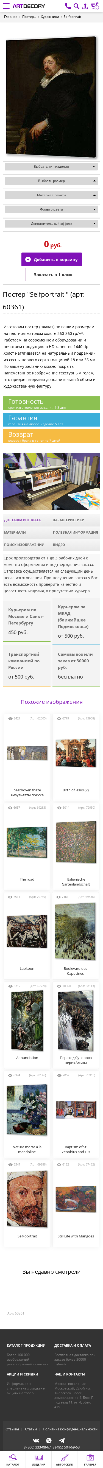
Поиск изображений (24, 544)
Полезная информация (75, 532)
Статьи (31, 1429)
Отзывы (12, 1429)
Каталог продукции (26, 1345)
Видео (59, 544)
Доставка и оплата (22, 520)
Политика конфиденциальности (70, 1429)
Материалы (15, 532)
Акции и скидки (22, 1374)
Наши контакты (69, 1374)
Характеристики (69, 520)
